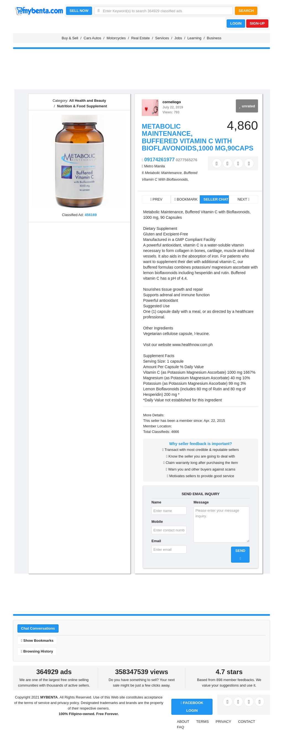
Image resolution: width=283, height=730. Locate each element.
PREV (156, 199)
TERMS (202, 721)
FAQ (180, 727)
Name (156, 502)
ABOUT (183, 721)
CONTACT (246, 721)
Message (201, 502)
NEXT (244, 199)
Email (156, 541)
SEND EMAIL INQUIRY (200, 494)
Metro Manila (154, 166)
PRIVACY (223, 721)
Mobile (157, 521)
